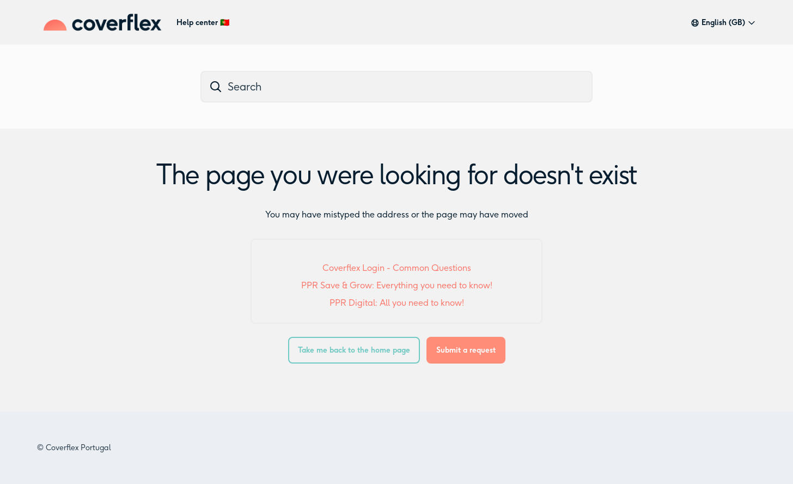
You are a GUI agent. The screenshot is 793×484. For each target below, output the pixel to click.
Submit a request (466, 350)
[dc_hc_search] (396, 86)
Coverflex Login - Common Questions (396, 268)
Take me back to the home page (354, 350)
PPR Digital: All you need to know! (397, 303)
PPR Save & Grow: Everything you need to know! (396, 285)
